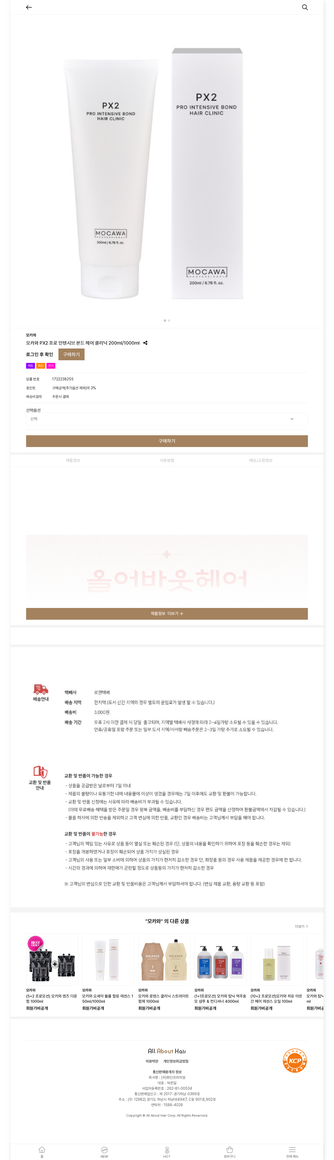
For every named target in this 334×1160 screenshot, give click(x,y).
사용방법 (167, 460)
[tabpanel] (167, 171)
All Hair (167, 1050)
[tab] (165, 320)
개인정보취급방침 (175, 1061)
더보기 (301, 926)
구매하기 (71, 354)
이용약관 (152, 1061)
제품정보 (73, 460)
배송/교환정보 (261, 460)
